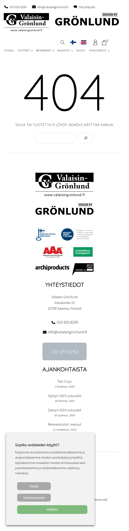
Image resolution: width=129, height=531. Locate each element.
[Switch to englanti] (83, 42)
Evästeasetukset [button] (34, 498)
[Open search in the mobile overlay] (62, 42)
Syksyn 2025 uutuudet (64, 395)
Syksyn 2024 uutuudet (64, 410)
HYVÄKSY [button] (52, 510)
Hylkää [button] (34, 486)
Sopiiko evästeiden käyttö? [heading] (37, 445)
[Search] (86, 138)
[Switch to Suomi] (73, 42)
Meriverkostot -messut (64, 424)
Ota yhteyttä (87, 7)
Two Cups (64, 381)
